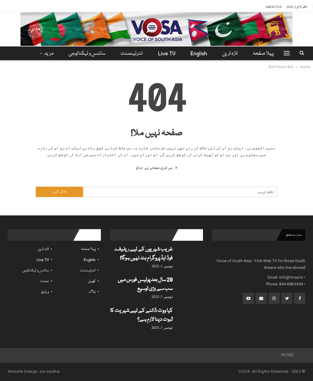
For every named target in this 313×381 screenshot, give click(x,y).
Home (287, 355)
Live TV (166, 53)
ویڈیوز (45, 292)
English (198, 53)
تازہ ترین (230, 53)
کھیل (92, 281)
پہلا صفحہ (263, 53)
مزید (48, 53)
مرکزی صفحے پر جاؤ (156, 167)
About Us (274, 6)
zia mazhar (49, 371)
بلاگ (92, 292)
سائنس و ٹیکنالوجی (86, 53)
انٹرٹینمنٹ (131, 53)
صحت (44, 281)
